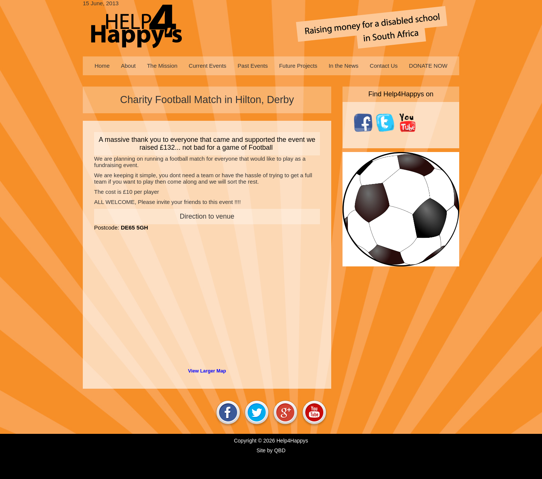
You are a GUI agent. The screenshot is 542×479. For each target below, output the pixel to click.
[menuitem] (102, 65)
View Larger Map (207, 371)
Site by (270, 450)
